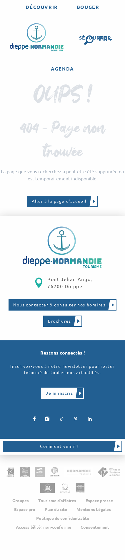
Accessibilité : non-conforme (43, 527)
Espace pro (24, 509)
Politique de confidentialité (62, 518)
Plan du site (56, 509)
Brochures (59, 321)
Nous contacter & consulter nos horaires (59, 305)
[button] (89, 40)
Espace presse (99, 500)
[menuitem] (41, 7)
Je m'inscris (59, 393)
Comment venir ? (59, 446)
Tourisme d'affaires (57, 500)
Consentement (95, 527)
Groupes (20, 500)
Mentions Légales (93, 509)
